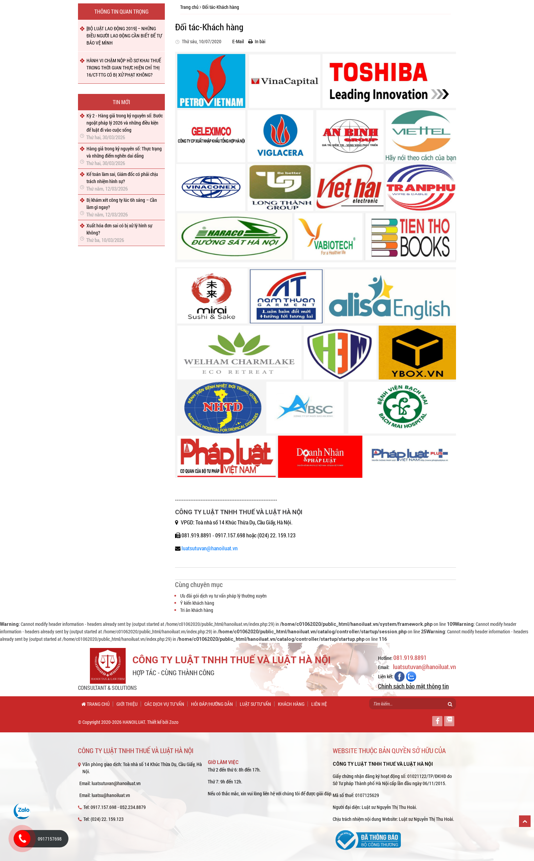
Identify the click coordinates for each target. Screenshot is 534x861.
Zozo (173, 722)
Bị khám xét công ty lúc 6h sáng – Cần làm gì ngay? (122, 203)
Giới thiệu (127, 704)
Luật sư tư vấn (255, 704)
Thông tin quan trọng (121, 11)
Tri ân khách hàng (196, 610)
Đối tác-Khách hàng (220, 7)
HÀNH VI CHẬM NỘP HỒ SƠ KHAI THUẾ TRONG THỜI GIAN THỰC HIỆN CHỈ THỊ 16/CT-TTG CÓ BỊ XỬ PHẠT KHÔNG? (124, 67)
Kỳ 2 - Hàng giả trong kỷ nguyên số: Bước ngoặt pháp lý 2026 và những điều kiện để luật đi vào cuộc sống (125, 122)
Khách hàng (291, 704)
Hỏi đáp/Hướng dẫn (212, 704)
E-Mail (236, 41)
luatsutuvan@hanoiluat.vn (210, 548)
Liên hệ (319, 704)
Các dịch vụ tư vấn (164, 704)
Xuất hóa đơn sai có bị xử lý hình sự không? (119, 229)
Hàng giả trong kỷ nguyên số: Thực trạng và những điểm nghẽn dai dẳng (124, 152)
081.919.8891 (410, 657)
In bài (256, 41)
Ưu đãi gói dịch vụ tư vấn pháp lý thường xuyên (223, 595)
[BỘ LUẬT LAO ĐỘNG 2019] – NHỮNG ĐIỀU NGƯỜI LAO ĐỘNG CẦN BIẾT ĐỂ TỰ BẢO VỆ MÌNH (124, 35)
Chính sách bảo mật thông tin (413, 686)
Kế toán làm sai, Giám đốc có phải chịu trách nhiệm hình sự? (122, 177)
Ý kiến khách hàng (197, 603)
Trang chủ (189, 7)
